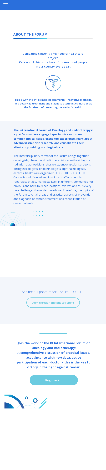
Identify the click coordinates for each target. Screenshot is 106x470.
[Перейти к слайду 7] (62, 322)
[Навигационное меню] (5, 5)
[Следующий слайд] (103, 297)
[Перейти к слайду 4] (53, 322)
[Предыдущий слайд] (3, 297)
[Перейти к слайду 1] (43, 322)
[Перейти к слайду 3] (50, 322)
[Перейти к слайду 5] (56, 322)
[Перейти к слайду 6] (59, 322)
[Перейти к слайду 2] (47, 322)
